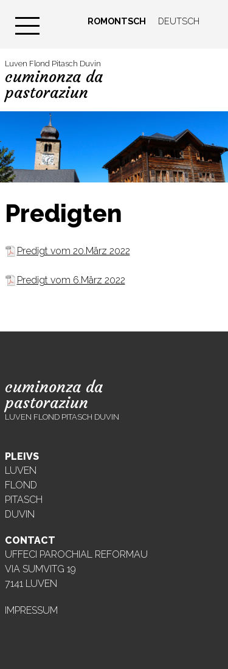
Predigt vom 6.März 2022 (71, 280)
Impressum (31, 610)
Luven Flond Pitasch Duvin (54, 80)
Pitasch (24, 499)
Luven (20, 470)
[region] (114, 146)
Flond (21, 485)
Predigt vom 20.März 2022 (73, 251)
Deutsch (178, 21)
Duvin (20, 514)
